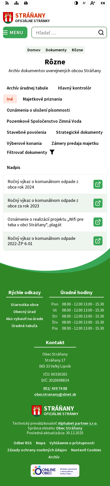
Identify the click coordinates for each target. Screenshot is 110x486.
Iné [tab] (10, 99)
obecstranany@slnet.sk (55, 394)
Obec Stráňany (69, 427)
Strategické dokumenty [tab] (79, 132)
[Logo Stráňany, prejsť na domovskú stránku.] (55, 18)
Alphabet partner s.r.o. (78, 423)
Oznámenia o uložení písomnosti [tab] (38, 110)
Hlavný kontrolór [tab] (74, 88)
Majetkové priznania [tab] (42, 99)
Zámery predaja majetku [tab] (74, 143)
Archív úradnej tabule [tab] (27, 88)
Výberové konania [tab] (24, 143)
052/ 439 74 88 (55, 388)
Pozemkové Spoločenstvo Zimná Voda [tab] (44, 121)
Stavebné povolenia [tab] (26, 132)
